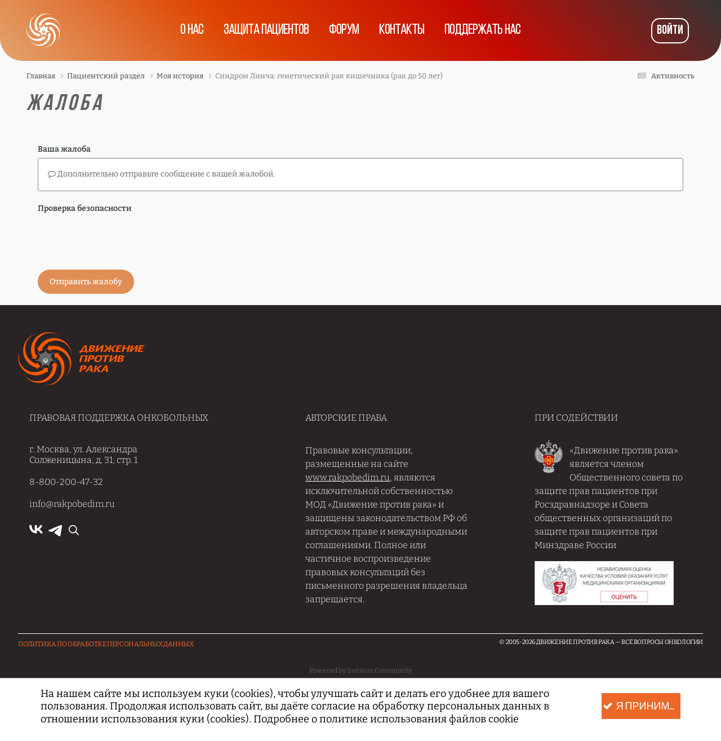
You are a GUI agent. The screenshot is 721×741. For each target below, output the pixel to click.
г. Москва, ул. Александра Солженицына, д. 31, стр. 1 (83, 454)
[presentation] (123, 239)
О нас (191, 30)
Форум (344, 30)
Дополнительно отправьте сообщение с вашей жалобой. (161, 174)
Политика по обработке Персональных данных (106, 644)
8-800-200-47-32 (66, 482)
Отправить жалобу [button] (86, 281)
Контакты (401, 30)
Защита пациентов (266, 30)
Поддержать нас (482, 30)
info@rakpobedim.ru (72, 504)
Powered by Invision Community (360, 670)
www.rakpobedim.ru (347, 477)
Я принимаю (641, 706)
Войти (670, 30)
